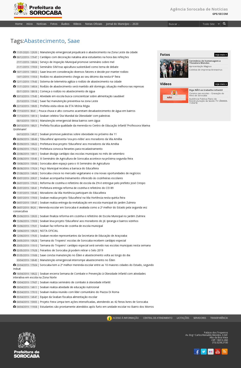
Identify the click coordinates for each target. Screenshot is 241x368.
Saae (74, 41)
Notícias (42, 24)
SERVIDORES (199, 318)
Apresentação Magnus (200, 66)
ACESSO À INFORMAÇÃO (122, 318)
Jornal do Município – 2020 (122, 24)
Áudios (65, 24)
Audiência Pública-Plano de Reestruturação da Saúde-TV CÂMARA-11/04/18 (208, 100)
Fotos (53, 24)
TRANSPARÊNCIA (219, 318)
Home (19, 24)
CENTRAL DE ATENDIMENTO (157, 318)
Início (29, 24)
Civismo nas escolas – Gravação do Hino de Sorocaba (206, 94)
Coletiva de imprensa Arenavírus (205, 69)
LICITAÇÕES (183, 318)
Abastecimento (44, 41)
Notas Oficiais (93, 24)
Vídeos (77, 24)
